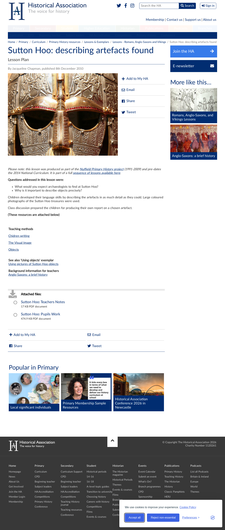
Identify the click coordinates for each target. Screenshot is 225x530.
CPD (31, 35)
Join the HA (15, 492)
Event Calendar (146, 471)
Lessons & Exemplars (96, 42)
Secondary (43, 28)
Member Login (17, 497)
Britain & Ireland (199, 476)
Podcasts (180, 28)
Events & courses (96, 517)
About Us (14, 481)
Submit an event (147, 476)
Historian (127, 28)
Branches (205, 28)
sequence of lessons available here (96, 173)
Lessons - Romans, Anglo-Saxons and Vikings (139, 42)
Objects (13, 249)
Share (128, 101)
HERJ (167, 497)
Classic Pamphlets (174, 492)
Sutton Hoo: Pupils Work (40, 314)
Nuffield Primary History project (101, 169)
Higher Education (97, 28)
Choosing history (96, 497)
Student (67, 28)
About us (209, 19)
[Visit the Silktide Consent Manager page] (213, 518)
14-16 (90, 476)
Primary (18, 28)
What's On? (145, 481)
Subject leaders (75, 35)
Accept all (134, 517)
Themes (117, 485)
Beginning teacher (50, 35)
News (12, 476)
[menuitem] (19, 28)
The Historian (172, 481)
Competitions (123, 35)
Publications (154, 28)
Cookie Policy (188, 507)
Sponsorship (145, 497)
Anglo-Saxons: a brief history (28, 274)
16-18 (90, 481)
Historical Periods (123, 480)
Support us (193, 19)
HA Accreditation (99, 35)
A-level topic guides (98, 486)
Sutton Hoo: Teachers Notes (43, 302)
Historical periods (96, 471)
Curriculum (16, 35)
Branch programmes (149, 486)
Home (11, 42)
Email (128, 90)
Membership (155, 19)
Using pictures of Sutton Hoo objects (33, 264)
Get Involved (16, 486)
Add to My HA (134, 79)
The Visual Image (20, 242)
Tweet (128, 112)
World (193, 486)
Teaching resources (71, 510)
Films (90, 512)
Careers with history (98, 501)
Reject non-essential (163, 517)
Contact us (174, 19)
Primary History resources (64, 42)
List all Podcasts (199, 471)
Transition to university (100, 492)
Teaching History (173, 476)
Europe (194, 481)
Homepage (15, 471)
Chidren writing (18, 236)
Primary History (146, 35)
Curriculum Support (71, 471)
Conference (168, 35)
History (168, 486)
